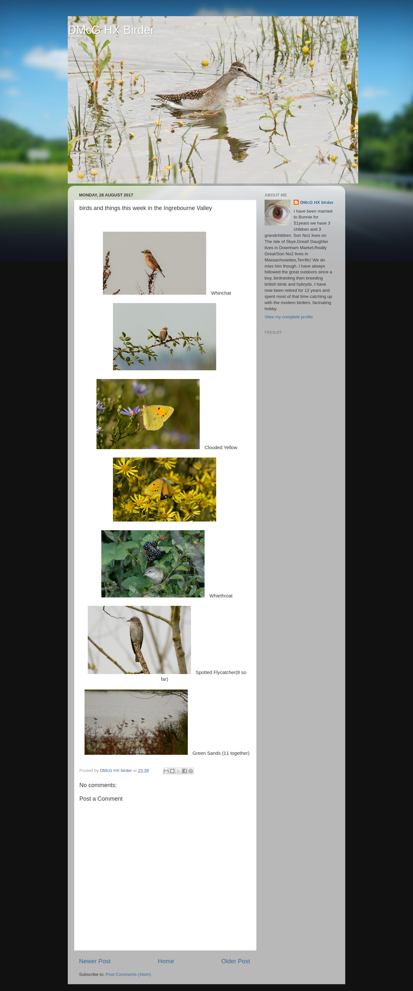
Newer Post (95, 961)
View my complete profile (289, 316)
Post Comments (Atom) (128, 974)
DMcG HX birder (317, 202)
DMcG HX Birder (111, 30)
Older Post (235, 961)
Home (166, 961)
